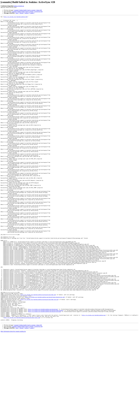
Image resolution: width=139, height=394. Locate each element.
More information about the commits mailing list (13, 392)
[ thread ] (21, 13)
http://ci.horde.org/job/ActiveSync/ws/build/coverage (44, 370)
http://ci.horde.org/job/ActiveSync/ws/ (94, 375)
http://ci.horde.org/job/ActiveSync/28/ (16, 17)
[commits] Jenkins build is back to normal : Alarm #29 (28, 10)
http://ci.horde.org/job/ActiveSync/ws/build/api (43, 368)
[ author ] (32, 13)
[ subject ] (26, 13)
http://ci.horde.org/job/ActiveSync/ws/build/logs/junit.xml (22, 378)
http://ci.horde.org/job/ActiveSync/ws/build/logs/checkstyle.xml (44, 353)
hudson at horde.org (19, 6)
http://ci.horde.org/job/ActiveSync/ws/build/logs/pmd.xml (38, 350)
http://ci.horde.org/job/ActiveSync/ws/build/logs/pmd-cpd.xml (39, 356)
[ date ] (17, 13)
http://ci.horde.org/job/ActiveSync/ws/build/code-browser (45, 369)
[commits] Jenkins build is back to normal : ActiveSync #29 (27, 11)
